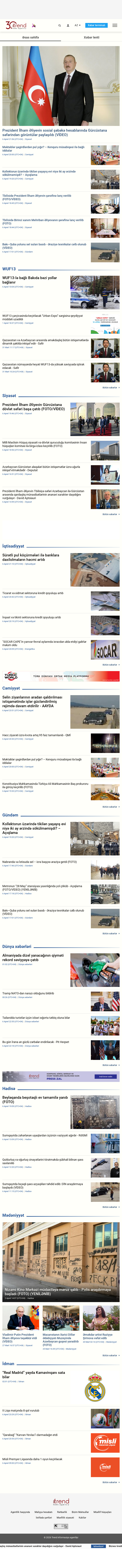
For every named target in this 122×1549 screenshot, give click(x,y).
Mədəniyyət (13, 1215)
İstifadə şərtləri (44, 1517)
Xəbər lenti (91, 37)
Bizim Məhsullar (80, 1512)
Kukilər (82, 1517)
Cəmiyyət (11, 688)
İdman (8, 1363)
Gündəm (10, 815)
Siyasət (9, 395)
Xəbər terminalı (96, 25)
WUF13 (9, 269)
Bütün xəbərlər (110, 387)
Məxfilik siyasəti (65, 1517)
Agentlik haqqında (20, 1512)
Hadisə (8, 1088)
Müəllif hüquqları (103, 1512)
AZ (76, 25)
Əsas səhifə (30, 37)
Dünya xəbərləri (16, 946)
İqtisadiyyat (13, 546)
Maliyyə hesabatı (43, 1512)
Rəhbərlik (62, 1512)
